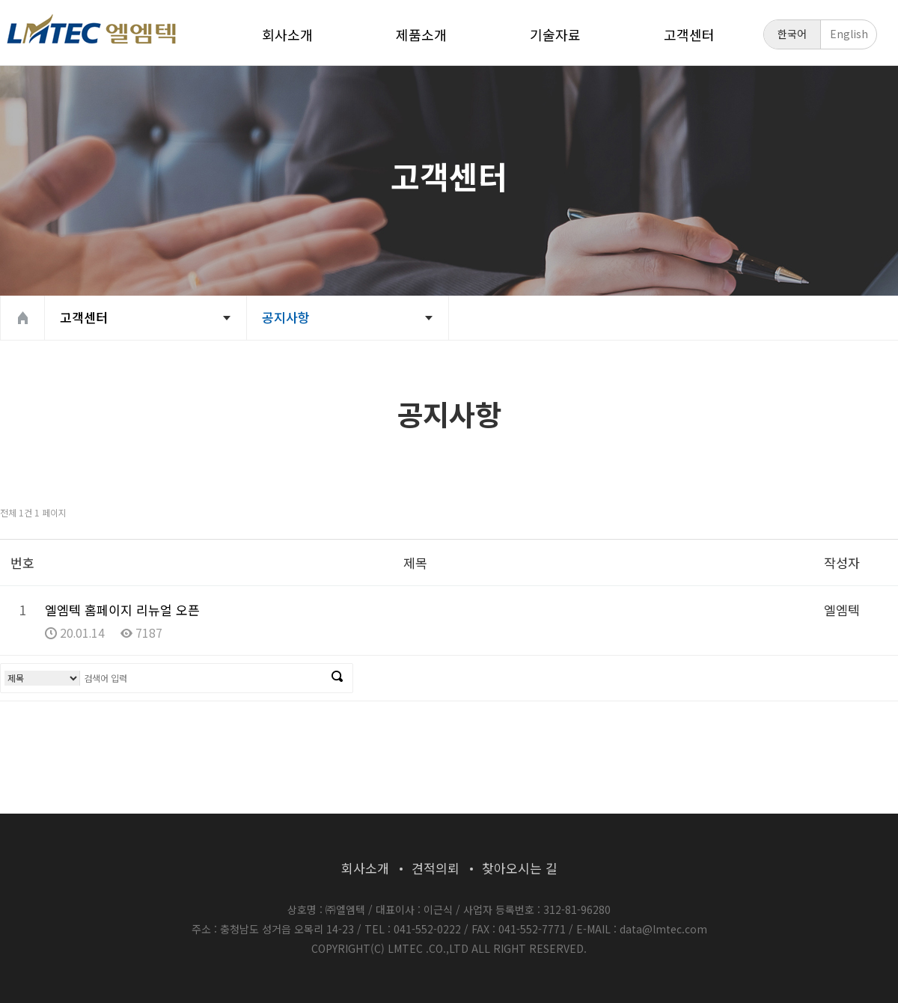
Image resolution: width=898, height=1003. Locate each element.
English (849, 33)
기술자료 (555, 34)
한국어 (792, 33)
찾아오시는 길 (520, 868)
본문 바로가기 (0, 0)
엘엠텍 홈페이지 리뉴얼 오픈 (122, 609)
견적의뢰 (435, 868)
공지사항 (286, 317)
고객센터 (689, 34)
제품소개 (421, 34)
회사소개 (287, 34)
